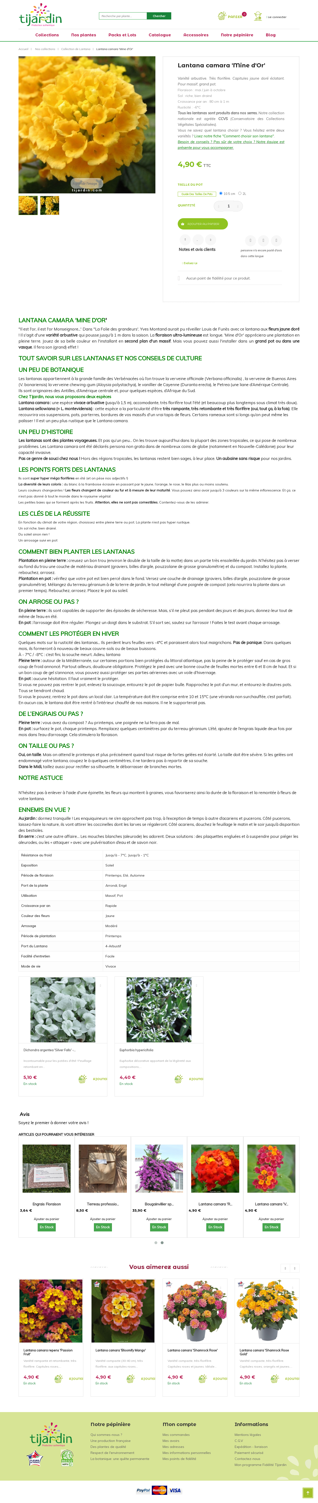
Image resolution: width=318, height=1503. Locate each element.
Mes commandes (176, 1435)
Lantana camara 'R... (215, 1204)
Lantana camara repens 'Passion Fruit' (48, 1352)
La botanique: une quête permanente (120, 1459)
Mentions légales (248, 1435)
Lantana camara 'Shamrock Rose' (193, 1350)
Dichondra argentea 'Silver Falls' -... (50, 1050)
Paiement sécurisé (249, 1453)
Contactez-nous (247, 1459)
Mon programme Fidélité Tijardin (261, 1465)
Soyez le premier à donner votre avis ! (53, 1122)
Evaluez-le (189, 263)
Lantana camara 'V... (271, 1204)
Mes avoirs (171, 1441)
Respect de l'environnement (112, 1453)
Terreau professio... (103, 1204)
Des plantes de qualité (108, 1447)
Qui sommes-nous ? (106, 1435)
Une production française (111, 1441)
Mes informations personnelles (187, 1453)
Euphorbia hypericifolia (136, 1050)
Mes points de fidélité (179, 1459)
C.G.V (239, 1441)
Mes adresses (173, 1447)
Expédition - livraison (251, 1447)
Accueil (23, 49)
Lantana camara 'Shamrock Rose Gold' (264, 1352)
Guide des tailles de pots (197, 194)
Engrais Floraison (46, 1204)
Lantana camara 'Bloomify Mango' (121, 1350)
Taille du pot (190, 184)
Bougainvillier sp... (159, 1204)
